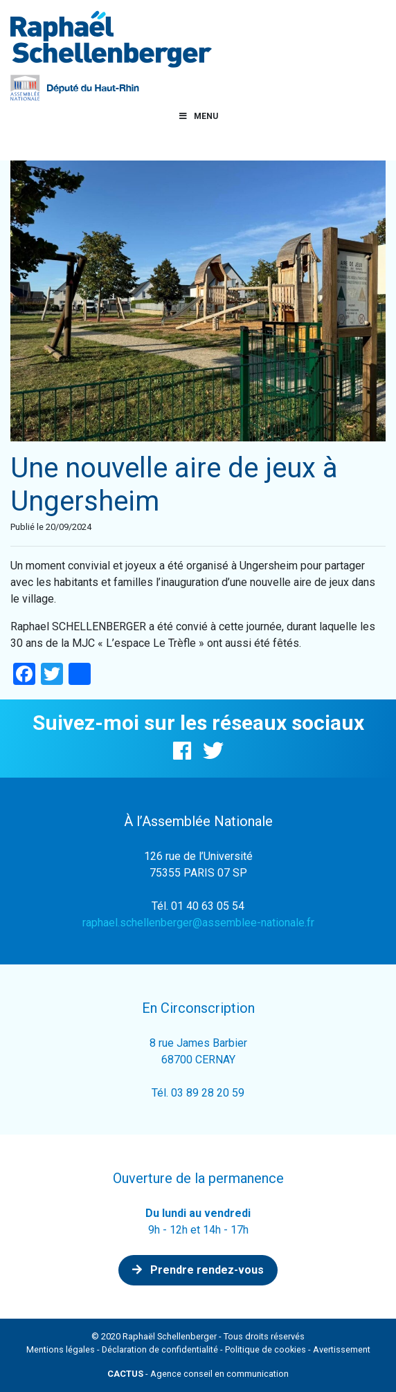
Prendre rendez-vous (198, 1269)
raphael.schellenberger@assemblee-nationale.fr (198, 922)
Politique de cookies (265, 1349)
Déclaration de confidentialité (160, 1349)
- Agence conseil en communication (198, 1373)
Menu (198, 116)
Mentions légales (60, 1349)
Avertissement (341, 1349)
